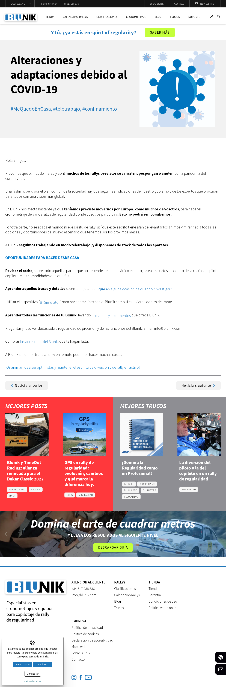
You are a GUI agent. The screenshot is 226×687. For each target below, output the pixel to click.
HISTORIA (35, 489)
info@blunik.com (49, 3)
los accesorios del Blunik (39, 341)
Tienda (50, 17)
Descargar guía (113, 547)
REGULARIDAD (86, 495)
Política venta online (163, 607)
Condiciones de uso (162, 601)
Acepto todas (23, 664)
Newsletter (207, 3)
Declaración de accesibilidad (92, 640)
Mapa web (79, 646)
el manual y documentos (111, 315)
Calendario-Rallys (75, 17)
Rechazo (42, 664)
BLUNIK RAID (130, 490)
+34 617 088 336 (70, 3)
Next (220, 534)
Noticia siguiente (198, 385)
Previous (6, 534)
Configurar (33, 673)
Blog (157, 17)
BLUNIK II (128, 484)
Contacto (179, 3)
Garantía (154, 595)
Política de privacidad (87, 627)
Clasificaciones (107, 17)
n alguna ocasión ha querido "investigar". (135, 289)
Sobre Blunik (156, 3)
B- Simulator (50, 302)
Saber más (160, 32)
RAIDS (12, 495)
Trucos (175, 17)
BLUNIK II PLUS (147, 484)
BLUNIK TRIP (149, 490)
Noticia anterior (27, 385)
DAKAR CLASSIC (17, 489)
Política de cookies (85, 634)
